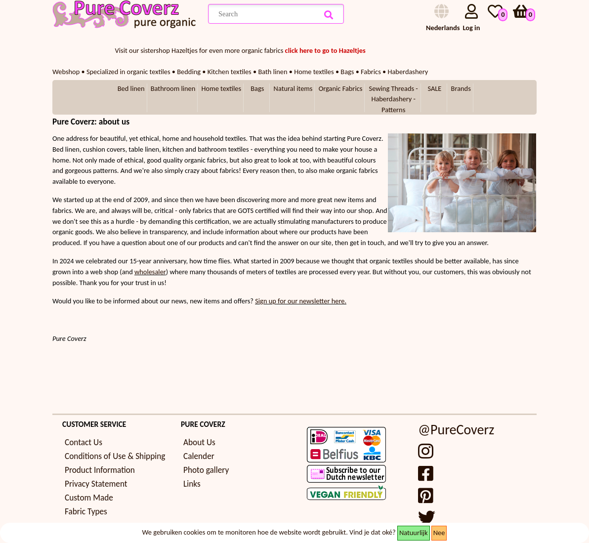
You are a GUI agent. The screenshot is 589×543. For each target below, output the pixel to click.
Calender (198, 456)
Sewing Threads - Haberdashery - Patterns (393, 99)
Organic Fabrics (341, 88)
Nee (439, 532)
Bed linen (131, 88)
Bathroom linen (173, 88)
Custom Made (89, 498)
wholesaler (150, 271)
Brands (461, 88)
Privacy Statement (96, 484)
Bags (257, 88)
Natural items (293, 88)
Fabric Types (86, 511)
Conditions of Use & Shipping (115, 456)
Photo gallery (206, 470)
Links (192, 484)
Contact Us (83, 442)
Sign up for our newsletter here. (300, 300)
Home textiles (221, 88)
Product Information (100, 470)
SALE (434, 88)
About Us (199, 442)
